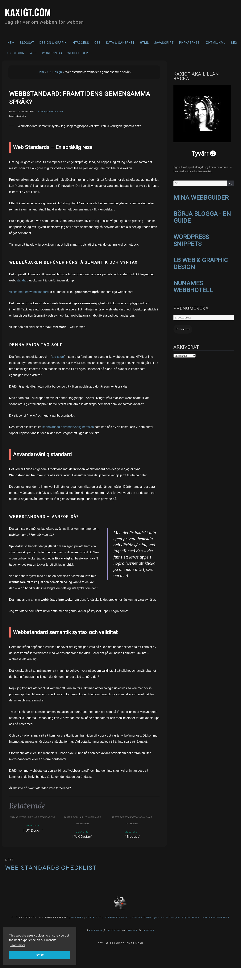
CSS (97, 42)
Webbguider (77, 53)
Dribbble (148, 930)
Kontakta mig (141, 917)
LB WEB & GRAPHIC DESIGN (200, 262)
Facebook (96, 930)
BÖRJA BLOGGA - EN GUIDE (202, 217)
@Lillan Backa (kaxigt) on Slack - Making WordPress (191, 917)
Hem (11, 42)
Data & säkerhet (120, 42)
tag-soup (58, 356)
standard (22, 280)
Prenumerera (182, 327)
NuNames (78, 917)
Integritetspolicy (117, 917)
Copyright (93, 917)
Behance (132, 930)
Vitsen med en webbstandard (29, 291)
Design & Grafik (53, 42)
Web (33, 53)
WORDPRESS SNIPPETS (191, 239)
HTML (144, 42)
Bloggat (27, 42)
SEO (234, 42)
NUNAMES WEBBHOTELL (193, 285)
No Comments (56, 111)
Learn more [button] (17, 945)
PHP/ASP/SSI (190, 42)
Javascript (164, 42)
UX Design (15, 53)
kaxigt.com (29, 12)
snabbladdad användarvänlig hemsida (68, 427)
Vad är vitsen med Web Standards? (32, 817)
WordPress (52, 53)
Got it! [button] (40, 955)
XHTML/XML (216, 42)
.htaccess (80, 42)
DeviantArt (114, 930)
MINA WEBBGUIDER (201, 197)
